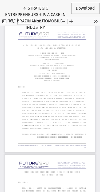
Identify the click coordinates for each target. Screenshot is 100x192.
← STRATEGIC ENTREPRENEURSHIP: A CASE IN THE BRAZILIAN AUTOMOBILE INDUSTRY (37, 17)
